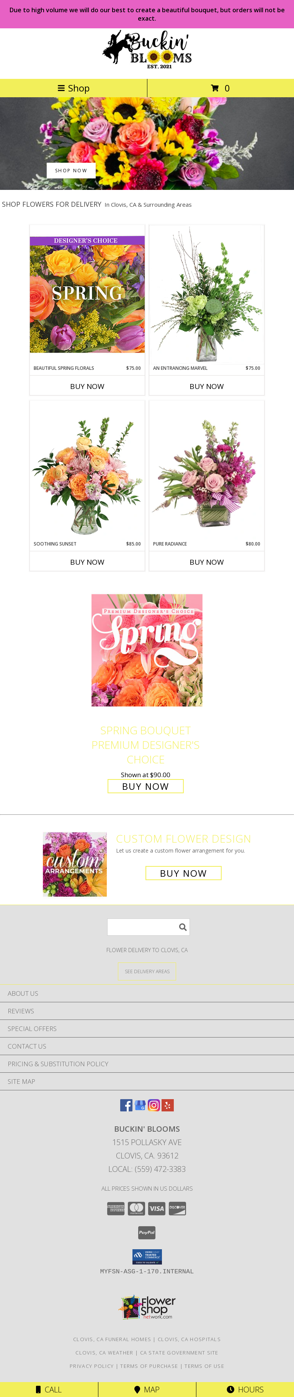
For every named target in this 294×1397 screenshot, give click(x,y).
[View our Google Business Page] (140, 1109)
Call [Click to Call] (49, 1389)
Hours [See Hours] (245, 1389)
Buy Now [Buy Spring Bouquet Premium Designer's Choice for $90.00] (145, 786)
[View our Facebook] (126, 1109)
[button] (147, 1257)
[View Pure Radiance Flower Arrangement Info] (206, 471)
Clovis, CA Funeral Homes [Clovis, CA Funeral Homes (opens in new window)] (112, 1339)
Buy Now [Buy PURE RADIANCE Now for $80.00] (206, 562)
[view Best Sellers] (147, 187)
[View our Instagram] (154, 1109)
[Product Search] (148, 927)
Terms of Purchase (149, 1366)
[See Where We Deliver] (147, 971)
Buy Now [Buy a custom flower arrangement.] (183, 873)
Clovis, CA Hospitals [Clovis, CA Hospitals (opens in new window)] (189, 1339)
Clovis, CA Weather (104, 1352)
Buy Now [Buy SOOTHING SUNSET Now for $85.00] (87, 562)
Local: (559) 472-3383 (147, 1169)
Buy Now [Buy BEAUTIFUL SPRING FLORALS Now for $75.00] (87, 386)
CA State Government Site (179, 1352)
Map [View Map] (147, 1389)
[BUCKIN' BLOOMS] (147, 67)
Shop (73, 88)
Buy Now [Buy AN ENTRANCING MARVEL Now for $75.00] (206, 386)
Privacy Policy (92, 1366)
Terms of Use (204, 1366)
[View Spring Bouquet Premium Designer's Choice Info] (147, 650)
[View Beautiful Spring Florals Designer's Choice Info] (87, 294)
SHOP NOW (71, 170)
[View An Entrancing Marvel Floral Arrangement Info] (206, 294)
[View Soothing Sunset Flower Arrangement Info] (87, 470)
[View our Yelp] (168, 1109)
